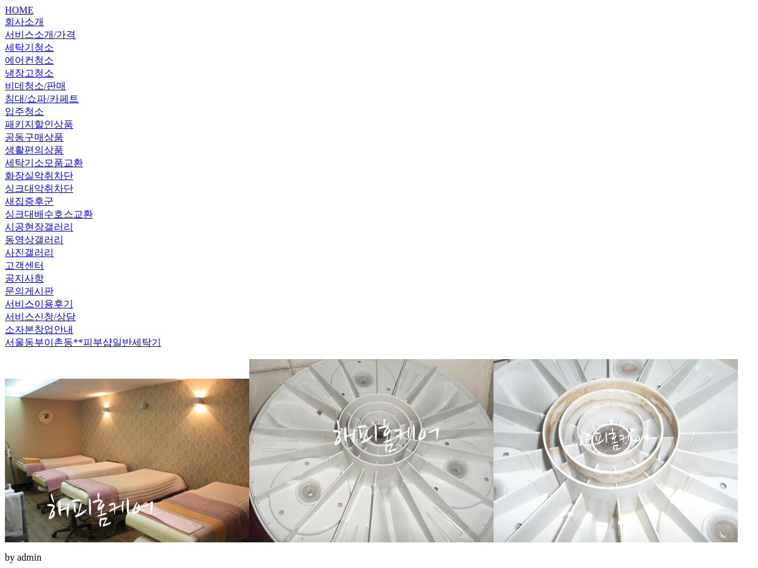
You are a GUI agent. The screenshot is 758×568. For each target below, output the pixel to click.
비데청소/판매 (35, 86)
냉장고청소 (29, 73)
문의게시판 (29, 291)
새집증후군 (29, 201)
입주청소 (24, 111)
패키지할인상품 (39, 124)
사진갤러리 (29, 252)
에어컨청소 (29, 60)
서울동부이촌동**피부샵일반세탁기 (83, 342)
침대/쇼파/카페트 (42, 98)
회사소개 (24, 21)
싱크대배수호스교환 (49, 214)
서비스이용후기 (39, 304)
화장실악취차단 (39, 175)
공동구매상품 (34, 137)
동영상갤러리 (34, 240)
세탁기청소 (29, 47)
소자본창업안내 (39, 329)
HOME (19, 10)
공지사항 (24, 278)
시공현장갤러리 (39, 227)
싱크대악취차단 (39, 188)
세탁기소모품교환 (44, 163)
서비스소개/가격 (40, 34)
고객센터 (24, 265)
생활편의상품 (34, 150)
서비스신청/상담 (40, 316)
